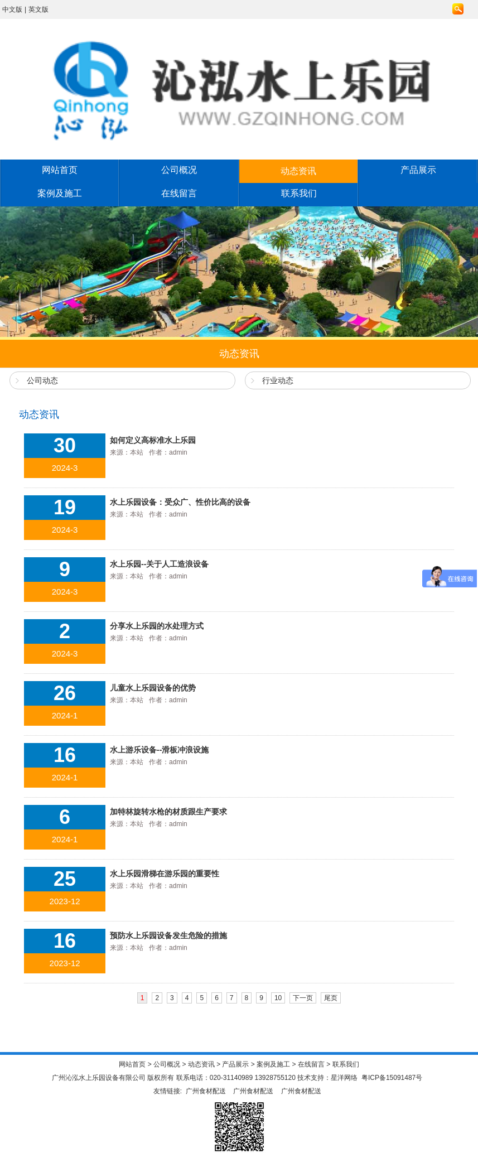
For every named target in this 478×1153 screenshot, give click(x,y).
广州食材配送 (206, 1091)
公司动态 (42, 380)
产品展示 (418, 170)
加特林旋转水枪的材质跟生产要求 (168, 811)
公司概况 (179, 170)
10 (278, 998)
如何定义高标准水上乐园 (153, 440)
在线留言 (179, 193)
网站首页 (60, 170)
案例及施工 (59, 193)
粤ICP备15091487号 (391, 1078)
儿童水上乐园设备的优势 (153, 687)
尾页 (330, 998)
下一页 (303, 998)
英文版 (38, 9)
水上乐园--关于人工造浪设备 (159, 563)
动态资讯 (298, 171)
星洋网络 (344, 1078)
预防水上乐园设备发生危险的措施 (168, 935)
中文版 (12, 9)
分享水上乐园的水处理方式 (157, 625)
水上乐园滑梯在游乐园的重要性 (164, 873)
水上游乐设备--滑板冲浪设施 (159, 749)
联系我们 (299, 193)
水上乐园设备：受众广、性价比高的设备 (180, 502)
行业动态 (277, 380)
